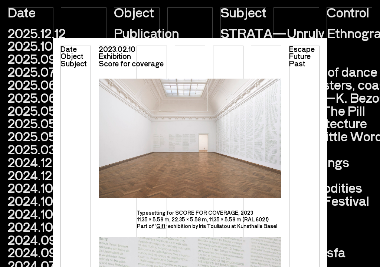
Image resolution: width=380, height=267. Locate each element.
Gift (161, 226)
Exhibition (115, 56)
